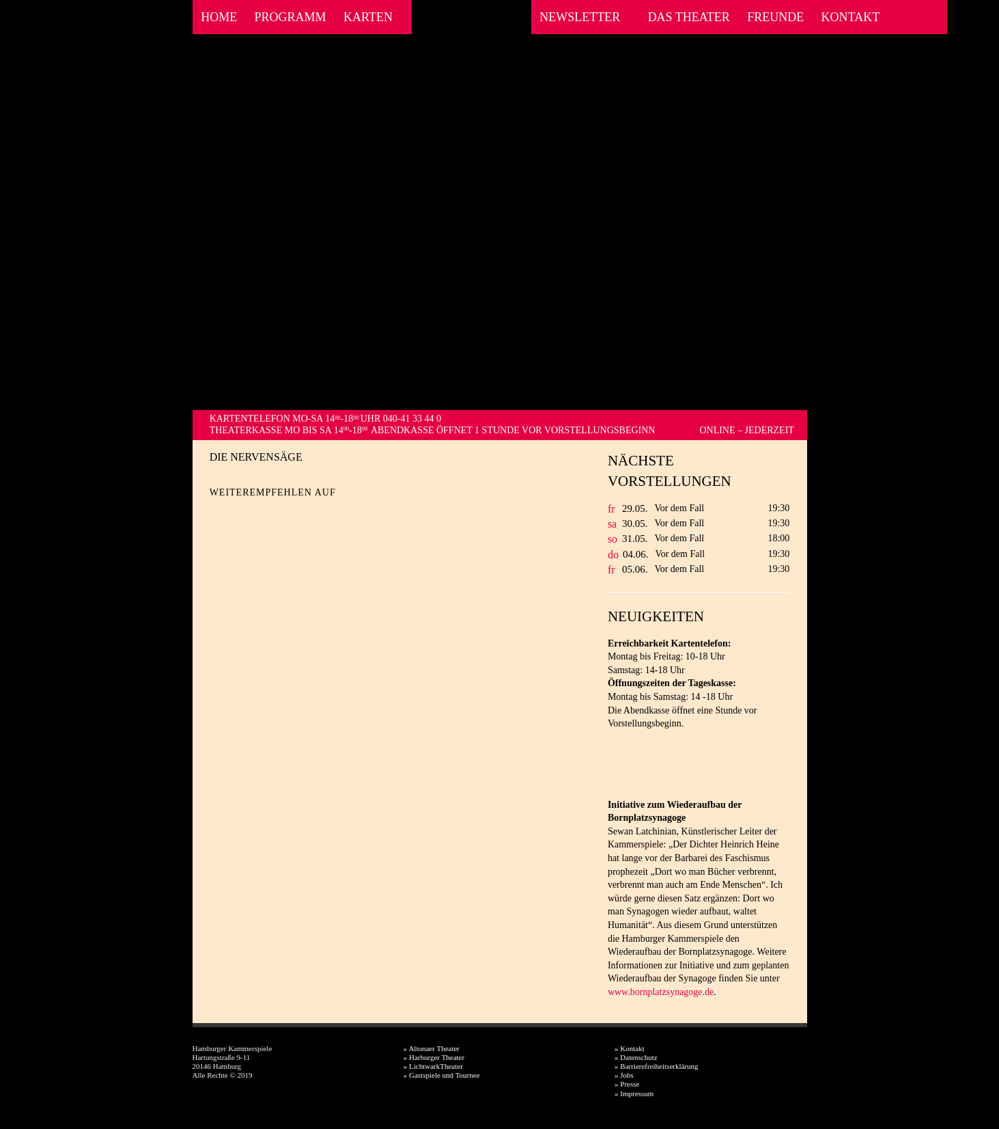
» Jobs (624, 1075)
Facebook (902, 17)
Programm (290, 17)
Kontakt (850, 17)
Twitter (244, 514)
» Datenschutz (636, 1057)
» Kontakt (630, 1048)
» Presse (627, 1084)
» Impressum (634, 1093)
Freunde (775, 17)
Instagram (921, 17)
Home (219, 17)
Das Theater (689, 17)
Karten (368, 17)
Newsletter (579, 17)
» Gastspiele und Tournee (442, 1075)
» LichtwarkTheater (433, 1066)
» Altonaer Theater (432, 1048)
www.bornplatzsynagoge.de (661, 992)
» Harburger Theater (434, 1057)
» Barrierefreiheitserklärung (656, 1066)
